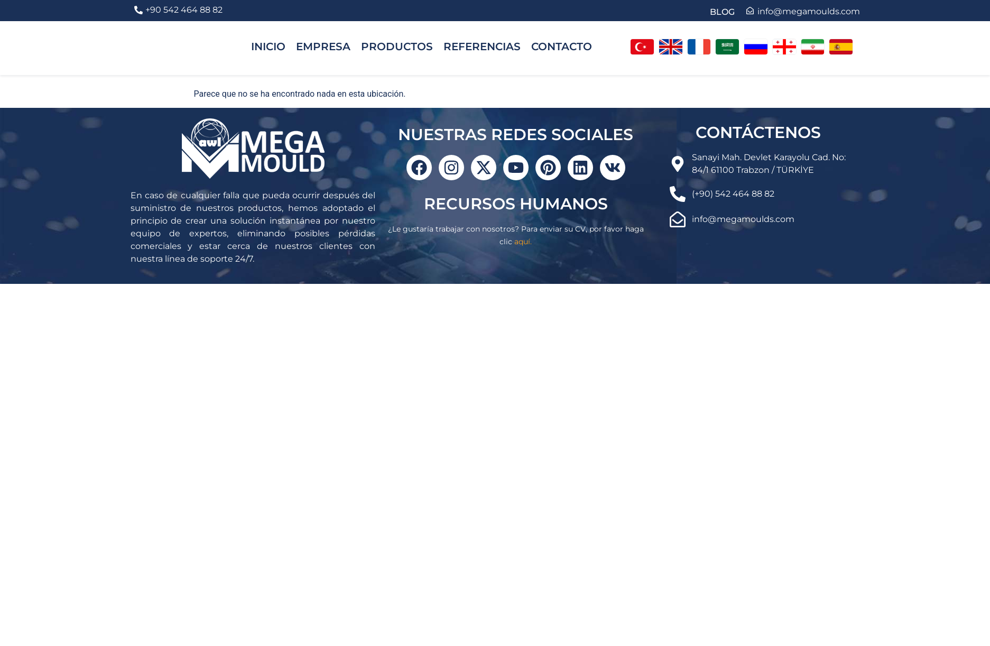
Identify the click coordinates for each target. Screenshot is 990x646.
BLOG (722, 12)
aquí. (523, 241)
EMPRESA (323, 46)
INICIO (268, 46)
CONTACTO (561, 46)
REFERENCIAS (482, 46)
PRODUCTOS (397, 46)
